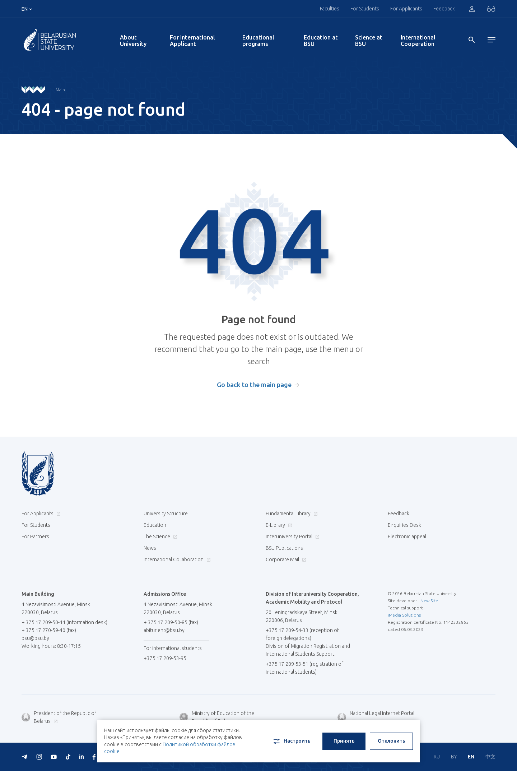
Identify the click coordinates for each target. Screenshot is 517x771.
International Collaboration (176, 559)
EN (471, 757)
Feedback (444, 8)
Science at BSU (368, 40)
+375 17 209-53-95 (165, 658)
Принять (344, 741)
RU (437, 757)
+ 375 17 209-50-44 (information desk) (64, 622)
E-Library (278, 525)
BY (454, 757)
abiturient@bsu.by (164, 630)
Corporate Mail (285, 559)
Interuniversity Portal (292, 536)
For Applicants (406, 8)
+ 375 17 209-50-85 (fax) (171, 622)
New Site (429, 600)
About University (133, 40)
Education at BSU (321, 40)
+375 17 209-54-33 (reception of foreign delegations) (302, 634)
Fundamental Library (291, 513)
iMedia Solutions (404, 615)
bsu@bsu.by (35, 638)
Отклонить (391, 741)
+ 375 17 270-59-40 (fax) (49, 630)
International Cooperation (418, 40)
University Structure (166, 513)
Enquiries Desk (404, 525)
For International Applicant (192, 40)
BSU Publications (284, 548)
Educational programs (258, 40)
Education (155, 525)
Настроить (291, 741)
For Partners (35, 536)
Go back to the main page (254, 384)
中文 (490, 757)
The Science (160, 536)
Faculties (329, 8)
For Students (364, 8)
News (150, 548)
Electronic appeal (407, 536)
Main (60, 89)
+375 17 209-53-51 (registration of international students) (304, 668)
